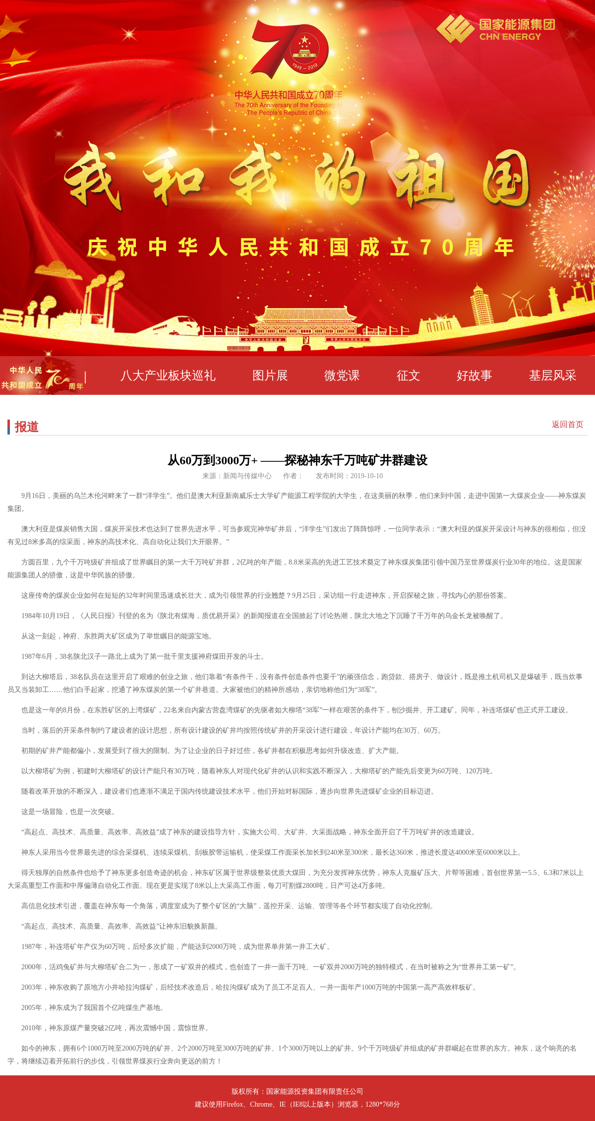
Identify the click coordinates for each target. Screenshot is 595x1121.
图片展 (270, 375)
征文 (408, 375)
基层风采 (553, 375)
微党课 (342, 375)
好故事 (474, 375)
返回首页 (568, 425)
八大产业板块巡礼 (168, 375)
